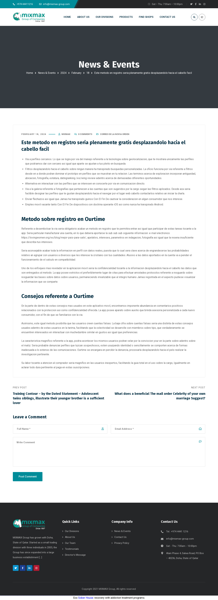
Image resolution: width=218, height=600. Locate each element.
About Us (70, 537)
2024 (63, 72)
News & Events (47, 72)
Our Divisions (72, 531)
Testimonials (72, 548)
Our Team (70, 543)
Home (29, 72)
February (76, 72)
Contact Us (120, 537)
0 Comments (85, 134)
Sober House (85, 597)
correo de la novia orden (114, 134)
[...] (40, 557)
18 (87, 72)
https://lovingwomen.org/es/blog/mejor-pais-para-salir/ (53, 237)
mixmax (66, 134)
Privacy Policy (121, 543)
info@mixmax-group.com (180, 538)
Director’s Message (75, 554)
